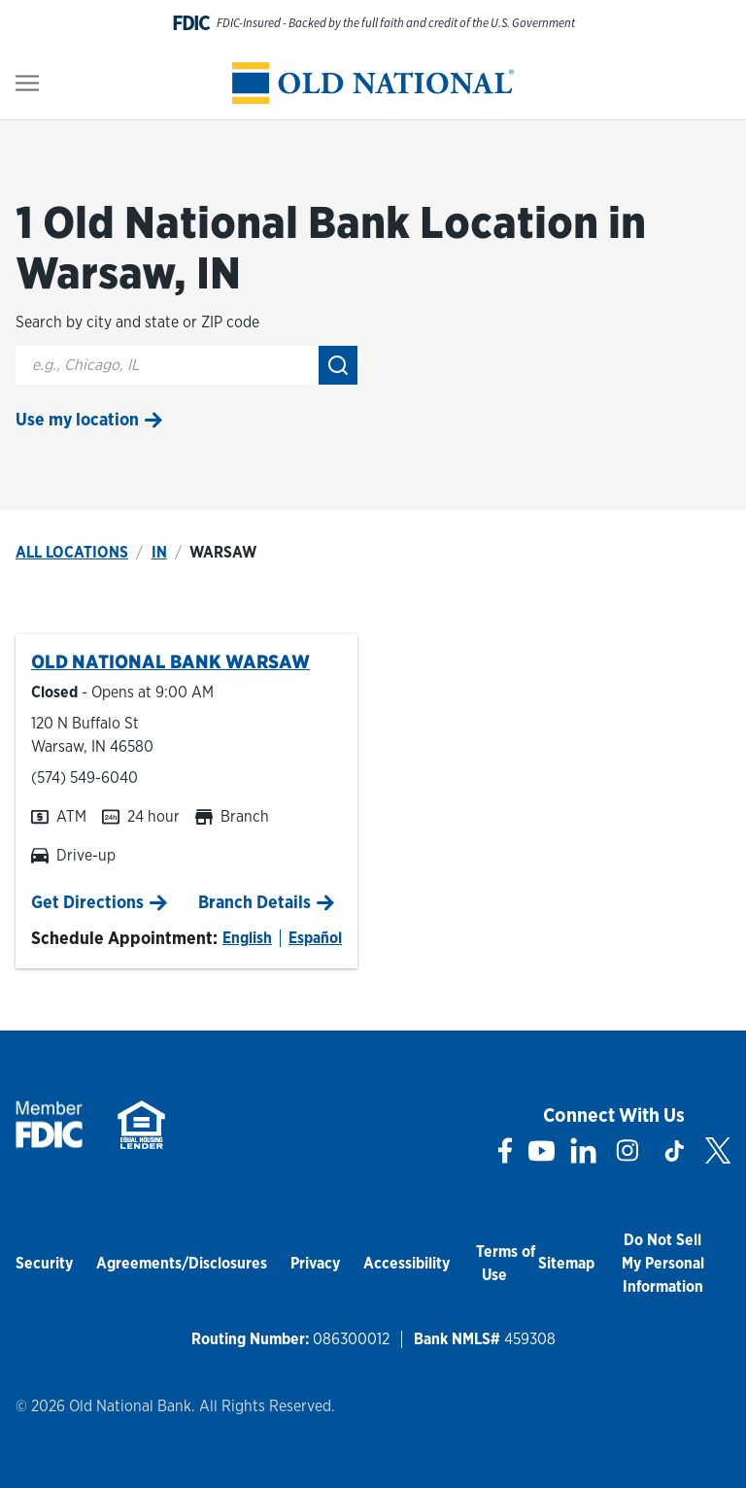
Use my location (77, 419)
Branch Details (254, 902)
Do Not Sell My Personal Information (663, 1263)
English (247, 938)
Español (315, 938)
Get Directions (87, 902)
